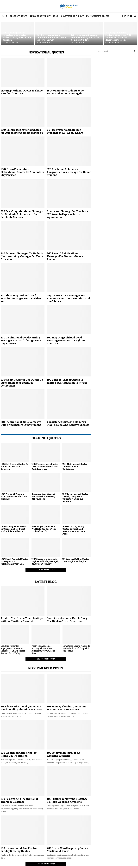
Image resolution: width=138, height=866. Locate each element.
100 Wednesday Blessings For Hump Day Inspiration (19, 754)
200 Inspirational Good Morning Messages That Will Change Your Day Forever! (21, 340)
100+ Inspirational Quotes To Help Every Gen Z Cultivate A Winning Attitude (75, 498)
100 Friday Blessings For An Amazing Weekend (64, 754)
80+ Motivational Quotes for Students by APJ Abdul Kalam (65, 131)
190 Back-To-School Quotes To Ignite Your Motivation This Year (67, 381)
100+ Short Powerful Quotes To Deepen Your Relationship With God (14, 561)
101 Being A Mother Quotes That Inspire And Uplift (75, 560)
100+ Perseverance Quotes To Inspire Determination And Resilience (44, 466)
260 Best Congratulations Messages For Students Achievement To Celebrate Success (22, 214)
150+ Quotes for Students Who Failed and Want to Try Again (65, 92)
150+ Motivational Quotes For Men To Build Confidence (74, 466)
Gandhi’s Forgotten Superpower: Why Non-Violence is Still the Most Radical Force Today (13, 649)
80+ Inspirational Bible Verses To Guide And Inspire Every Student (21, 423)
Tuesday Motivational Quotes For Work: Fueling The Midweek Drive (21, 708)
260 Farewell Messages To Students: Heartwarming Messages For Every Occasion (22, 256)
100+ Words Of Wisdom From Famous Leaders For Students (14, 496)
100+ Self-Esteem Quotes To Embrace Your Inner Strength (14, 466)
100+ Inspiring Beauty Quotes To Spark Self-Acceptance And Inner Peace (74, 530)
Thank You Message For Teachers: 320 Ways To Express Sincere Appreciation (67, 214)
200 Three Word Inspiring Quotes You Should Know (67, 850)
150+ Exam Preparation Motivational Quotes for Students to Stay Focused (22, 172)
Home (4, 16)
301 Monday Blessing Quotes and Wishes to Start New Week (67, 708)
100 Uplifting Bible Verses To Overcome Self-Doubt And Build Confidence (14, 529)
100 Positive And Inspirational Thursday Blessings (19, 800)
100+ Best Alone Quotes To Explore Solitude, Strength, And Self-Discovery (45, 561)
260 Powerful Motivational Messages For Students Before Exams (65, 256)
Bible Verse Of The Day (72, 16)
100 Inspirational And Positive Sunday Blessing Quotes (19, 850)
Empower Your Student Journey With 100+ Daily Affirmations (43, 496)
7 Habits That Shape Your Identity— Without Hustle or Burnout (22, 620)
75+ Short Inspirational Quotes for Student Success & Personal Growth (51, 37)
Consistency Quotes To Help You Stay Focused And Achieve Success (68, 423)
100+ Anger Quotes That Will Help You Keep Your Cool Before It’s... (43, 529)
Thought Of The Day (40, 16)
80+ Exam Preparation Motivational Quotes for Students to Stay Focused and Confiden (17, 36)
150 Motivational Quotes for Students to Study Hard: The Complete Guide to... (85, 37)
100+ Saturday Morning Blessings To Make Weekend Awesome (67, 800)
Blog (55, 16)
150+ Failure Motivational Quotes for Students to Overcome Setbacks (22, 131)
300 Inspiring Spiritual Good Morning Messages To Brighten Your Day (66, 340)
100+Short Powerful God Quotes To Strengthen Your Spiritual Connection (22, 382)
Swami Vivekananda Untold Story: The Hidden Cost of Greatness (67, 620)
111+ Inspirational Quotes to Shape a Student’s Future (22, 92)
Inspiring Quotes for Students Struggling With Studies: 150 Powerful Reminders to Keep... (118, 36)
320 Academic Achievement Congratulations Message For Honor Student (69, 172)
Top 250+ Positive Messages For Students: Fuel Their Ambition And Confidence (68, 298)
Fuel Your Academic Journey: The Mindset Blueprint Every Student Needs (43, 649)
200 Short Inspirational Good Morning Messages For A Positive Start (21, 298)
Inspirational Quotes (97, 16)
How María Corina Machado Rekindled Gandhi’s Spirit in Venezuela (76, 648)
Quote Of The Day (18, 16)
